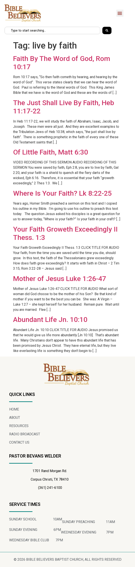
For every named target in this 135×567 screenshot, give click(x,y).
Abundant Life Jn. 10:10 (50, 319)
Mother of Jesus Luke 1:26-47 (59, 278)
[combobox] (52, 30)
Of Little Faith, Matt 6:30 (50, 152)
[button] (119, 13)
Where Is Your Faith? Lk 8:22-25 (62, 193)
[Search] (106, 30)
